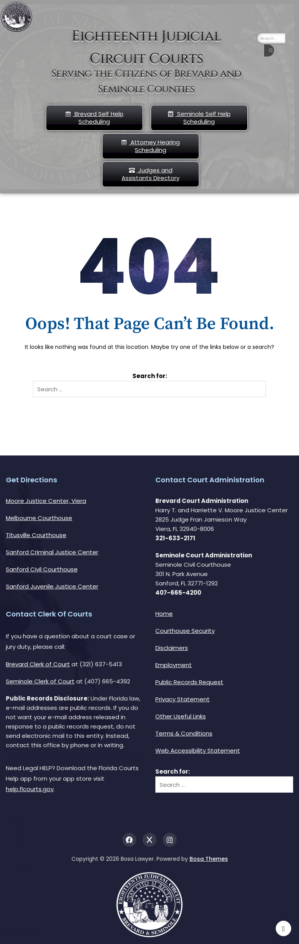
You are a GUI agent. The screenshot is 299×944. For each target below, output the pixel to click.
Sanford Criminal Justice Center (52, 552)
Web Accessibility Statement (197, 750)
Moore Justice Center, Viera (46, 501)
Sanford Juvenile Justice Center (52, 586)
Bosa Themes (208, 859)
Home (164, 613)
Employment (173, 665)
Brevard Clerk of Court (38, 664)
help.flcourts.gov (30, 789)
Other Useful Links (180, 716)
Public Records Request (189, 682)
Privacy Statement (182, 699)
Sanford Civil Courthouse (42, 569)
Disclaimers (171, 648)
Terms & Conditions (183, 733)
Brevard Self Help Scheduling (94, 118)
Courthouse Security (185, 631)
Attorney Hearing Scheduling (150, 146)
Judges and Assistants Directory (150, 174)
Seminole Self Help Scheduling (199, 118)
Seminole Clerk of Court (40, 681)
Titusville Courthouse (36, 535)
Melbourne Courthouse (39, 518)
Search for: (149, 376)
